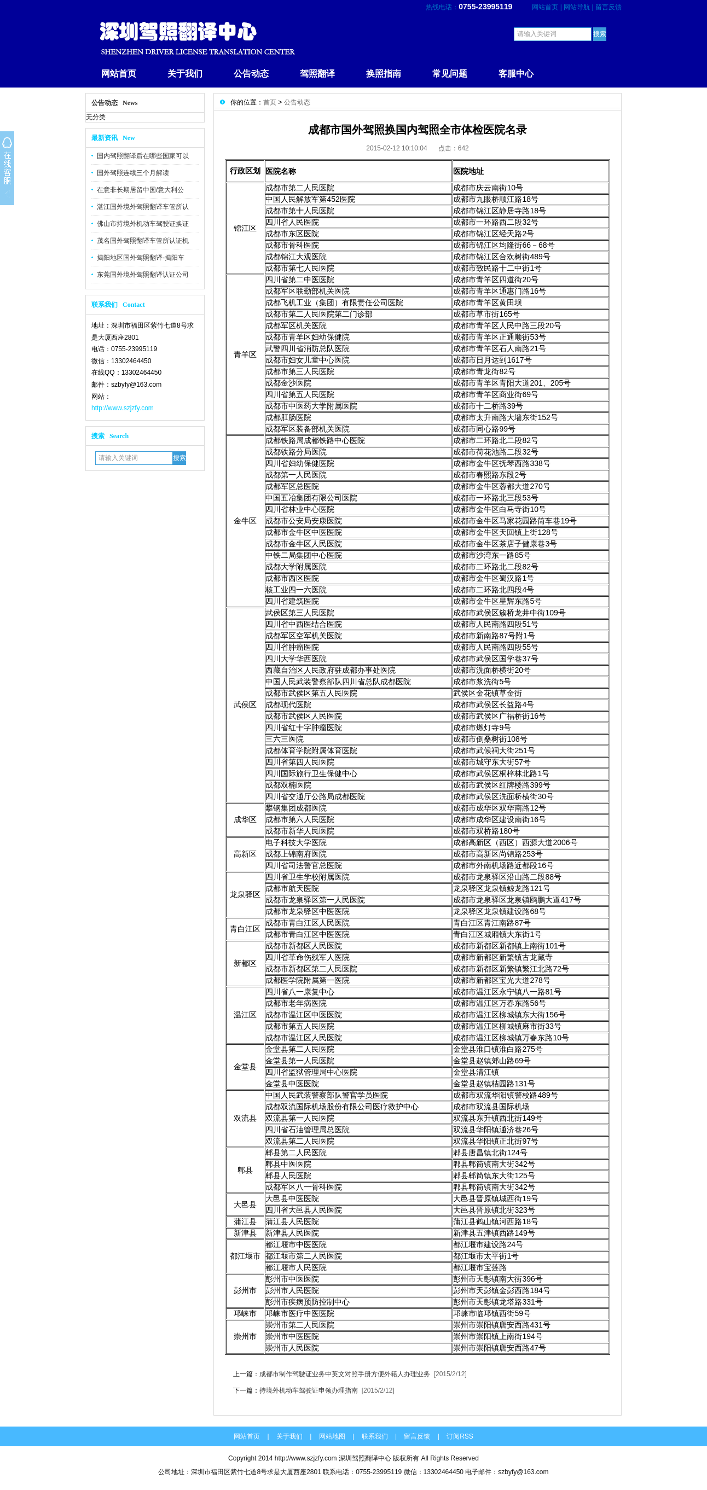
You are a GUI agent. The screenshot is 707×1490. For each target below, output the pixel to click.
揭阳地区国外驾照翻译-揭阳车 (140, 257)
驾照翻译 (317, 73)
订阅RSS (460, 1436)
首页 (269, 102)
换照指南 (383, 73)
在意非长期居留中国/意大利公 (140, 190)
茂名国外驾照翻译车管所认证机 (143, 241)
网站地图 (332, 1436)
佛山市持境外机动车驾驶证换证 (143, 224)
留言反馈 (608, 7)
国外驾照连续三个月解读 (133, 173)
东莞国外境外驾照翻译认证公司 (143, 274)
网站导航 (577, 7)
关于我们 (184, 73)
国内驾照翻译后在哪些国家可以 (143, 156)
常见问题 (449, 73)
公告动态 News (114, 103)
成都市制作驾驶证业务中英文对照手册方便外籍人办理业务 (344, 1374)
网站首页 (545, 7)
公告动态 (251, 73)
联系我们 (375, 1436)
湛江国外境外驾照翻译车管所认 (143, 207)
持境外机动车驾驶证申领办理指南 (309, 1390)
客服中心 (516, 73)
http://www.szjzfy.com (122, 408)
